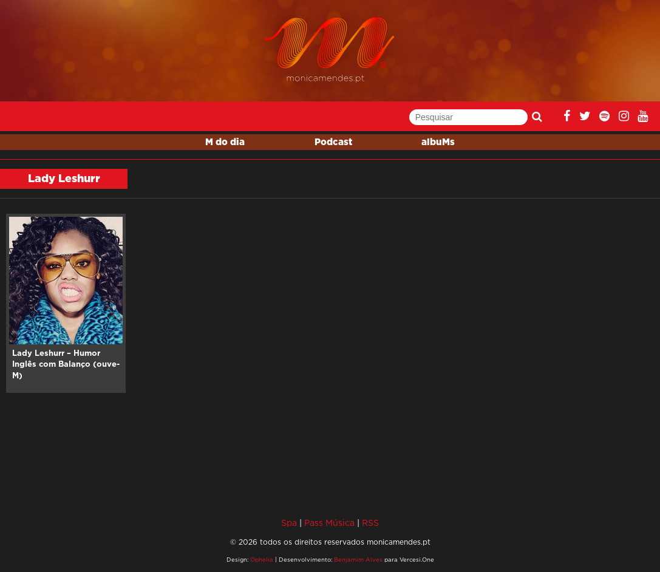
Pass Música (329, 522)
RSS (370, 522)
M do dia (225, 142)
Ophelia (261, 559)
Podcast (333, 142)
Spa (289, 522)
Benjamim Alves (358, 559)
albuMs (438, 142)
